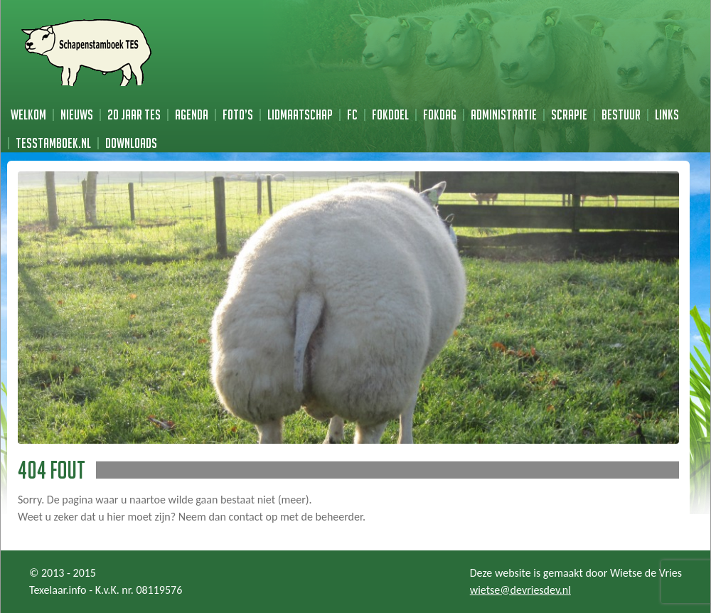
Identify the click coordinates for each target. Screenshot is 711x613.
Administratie (504, 114)
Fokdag (439, 114)
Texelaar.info (58, 590)
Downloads (131, 143)
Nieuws (76, 114)
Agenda (191, 114)
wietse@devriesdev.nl (520, 590)
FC (352, 114)
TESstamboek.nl (53, 143)
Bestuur (621, 114)
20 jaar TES (134, 114)
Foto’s (238, 114)
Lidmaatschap (300, 114)
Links (667, 114)
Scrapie (569, 114)
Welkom (28, 114)
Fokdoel (390, 114)
